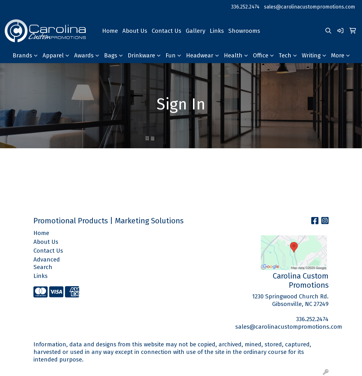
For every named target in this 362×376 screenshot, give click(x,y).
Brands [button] (22, 55)
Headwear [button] (199, 55)
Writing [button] (311, 55)
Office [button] (260, 55)
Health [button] (233, 55)
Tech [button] (285, 55)
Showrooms (244, 30)
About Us (134, 30)
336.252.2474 (245, 7)
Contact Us (166, 30)
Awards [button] (84, 55)
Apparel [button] (53, 55)
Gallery (195, 30)
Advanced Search (46, 263)
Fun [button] (171, 55)
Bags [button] (110, 55)
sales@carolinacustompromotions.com (309, 7)
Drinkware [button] (141, 55)
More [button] (337, 55)
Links (217, 30)
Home (110, 30)
